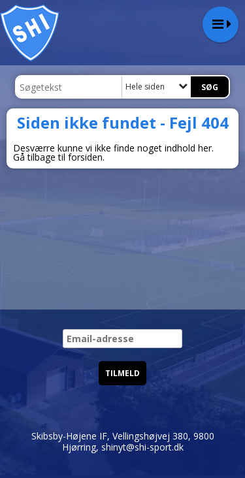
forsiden (85, 157)
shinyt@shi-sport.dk (142, 447)
